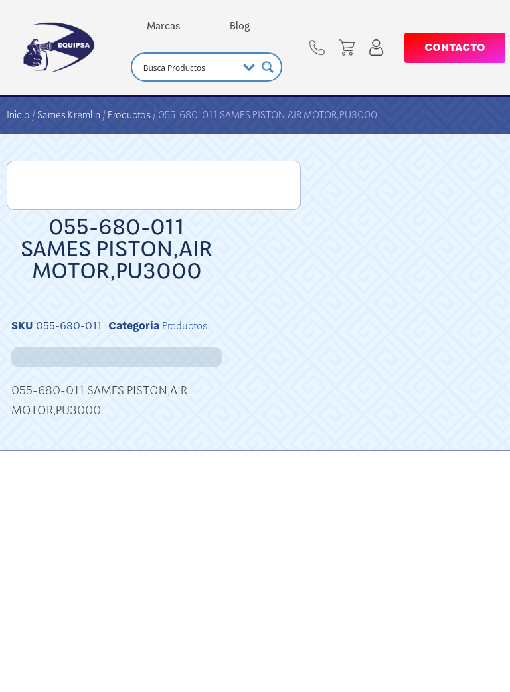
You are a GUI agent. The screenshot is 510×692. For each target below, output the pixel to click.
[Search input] (188, 67)
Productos (129, 115)
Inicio (18, 115)
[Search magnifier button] (267, 67)
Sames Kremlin (68, 115)
